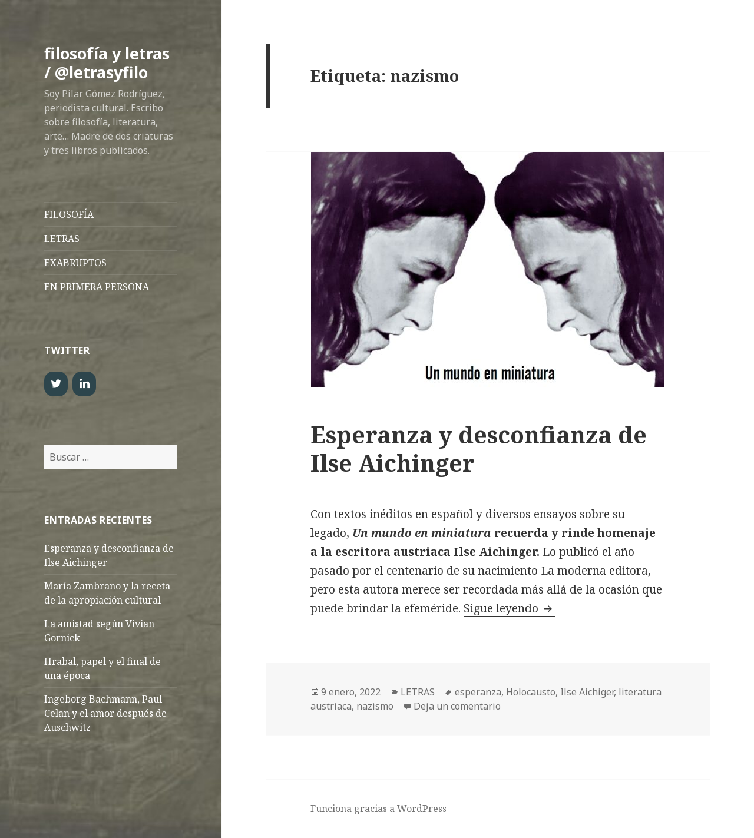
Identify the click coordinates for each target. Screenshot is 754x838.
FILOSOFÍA (69, 214)
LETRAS (62, 238)
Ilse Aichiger (587, 691)
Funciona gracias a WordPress (378, 808)
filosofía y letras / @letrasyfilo (107, 62)
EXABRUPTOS (75, 262)
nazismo (374, 706)
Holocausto (530, 691)
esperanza (478, 691)
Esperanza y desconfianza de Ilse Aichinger (478, 448)
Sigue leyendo (509, 608)
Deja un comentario (457, 706)
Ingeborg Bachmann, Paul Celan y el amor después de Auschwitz (105, 713)
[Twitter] (56, 384)
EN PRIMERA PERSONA (96, 286)
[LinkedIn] (84, 384)
